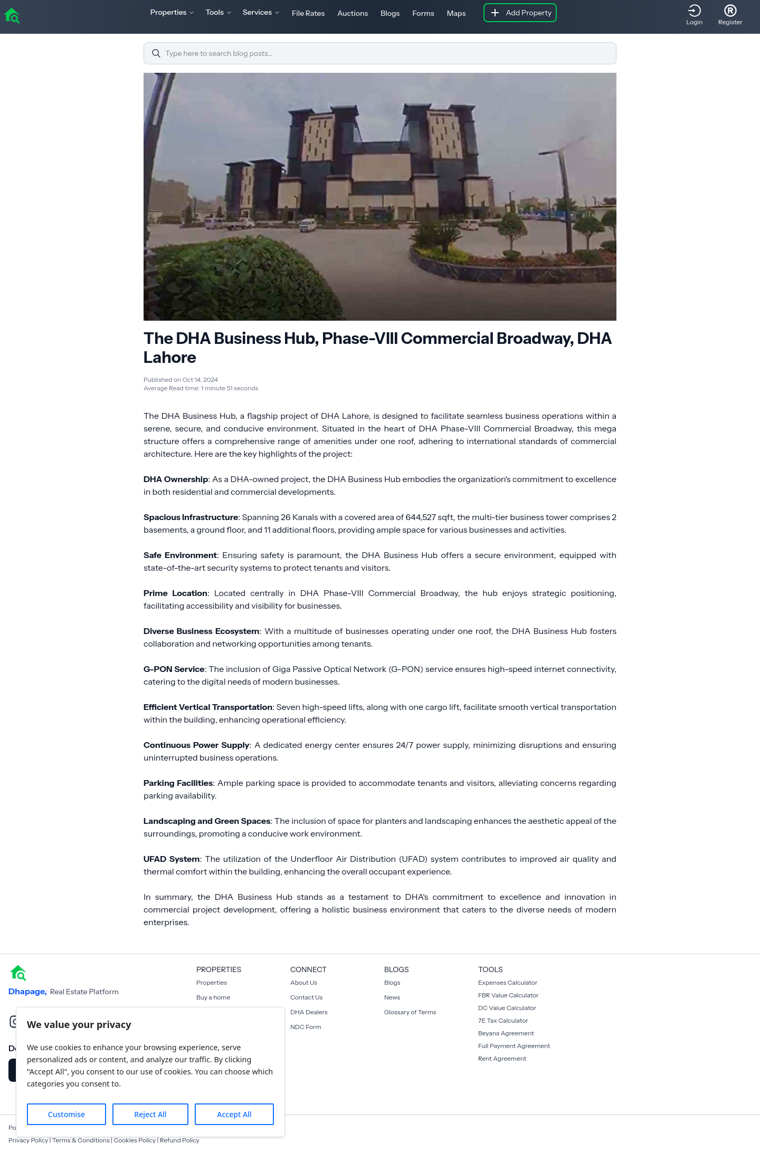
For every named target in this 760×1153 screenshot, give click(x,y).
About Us (303, 982)
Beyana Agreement (506, 1033)
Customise (66, 1114)
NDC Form (305, 1027)
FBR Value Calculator (508, 995)
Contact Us (306, 997)
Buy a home (213, 997)
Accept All (234, 1114)
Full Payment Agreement (514, 1046)
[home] (11, 14)
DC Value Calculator (507, 1008)
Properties (211, 982)
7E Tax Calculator (503, 1020)
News (392, 997)
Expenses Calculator (507, 982)
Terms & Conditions (81, 1140)
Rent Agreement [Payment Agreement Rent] (502, 1058)
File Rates (308, 13)
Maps (456, 13)
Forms (423, 13)
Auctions (352, 13)
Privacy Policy (28, 1140)
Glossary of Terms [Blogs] (410, 1012)
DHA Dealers (309, 1012)
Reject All (150, 1114)
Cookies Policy (134, 1140)
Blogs (390, 13)
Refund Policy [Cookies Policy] (180, 1140)
